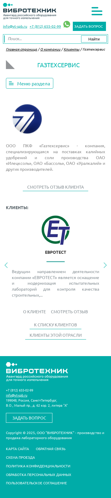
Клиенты (71, 49)
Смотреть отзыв (69, 311)
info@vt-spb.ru (15, 26)
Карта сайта (17, 448)
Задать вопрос (88, 26)
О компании (50, 49)
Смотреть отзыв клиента (55, 187)
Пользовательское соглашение (36, 482)
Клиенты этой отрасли (56, 335)
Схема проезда (20, 457)
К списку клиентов (55, 324)
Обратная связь (50, 448)
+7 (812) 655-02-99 (45, 26)
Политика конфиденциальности (38, 465)
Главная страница (21, 49)
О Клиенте (34, 311)
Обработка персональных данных (38, 474)
